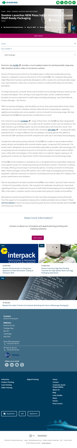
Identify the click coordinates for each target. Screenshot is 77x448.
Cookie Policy (68, 440)
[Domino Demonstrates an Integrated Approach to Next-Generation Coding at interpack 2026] (19, 260)
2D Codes (52, 130)
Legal (25, 440)
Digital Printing (33, 379)
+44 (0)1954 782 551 (13, 344)
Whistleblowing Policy (35, 440)
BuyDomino (9, 414)
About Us (56, 390)
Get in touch (38, 36)
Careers (56, 382)
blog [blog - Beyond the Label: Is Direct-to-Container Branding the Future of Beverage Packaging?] (2, 278)
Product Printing (7, 382)
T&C (61, 440)
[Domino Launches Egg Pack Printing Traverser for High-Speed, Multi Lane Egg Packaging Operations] (58, 260)
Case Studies (57, 395)
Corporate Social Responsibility (59, 386)
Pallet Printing (6, 388)
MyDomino (34, 414)
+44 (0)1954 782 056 (13, 350)
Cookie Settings (46, 443)
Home (55, 379)
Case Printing (6, 385)
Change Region (42, 436)
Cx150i (15, 65)
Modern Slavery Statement (51, 440)
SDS (22, 414)
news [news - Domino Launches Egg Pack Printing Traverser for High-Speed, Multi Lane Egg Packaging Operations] (41, 245)
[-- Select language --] (38, 55)
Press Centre (57, 404)
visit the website (8, 203)
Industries (5, 379)
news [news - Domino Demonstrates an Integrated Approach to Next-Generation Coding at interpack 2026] (2, 245)
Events (55, 401)
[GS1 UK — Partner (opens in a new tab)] (12, 355)
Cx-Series (24, 121)
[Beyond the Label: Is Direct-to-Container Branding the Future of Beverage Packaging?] (38, 293)
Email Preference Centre (33, 443)
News (55, 398)
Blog (54, 393)
